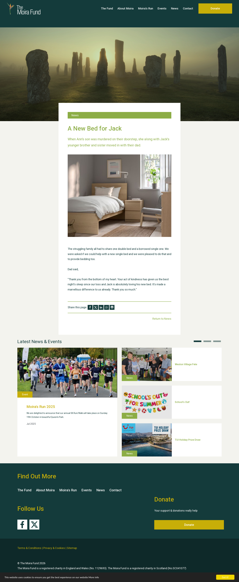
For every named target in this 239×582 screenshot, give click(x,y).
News (174, 13)
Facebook (22, 525)
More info (94, 577)
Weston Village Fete (186, 364)
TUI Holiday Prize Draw (187, 439)
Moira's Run (145, 13)
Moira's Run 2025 (41, 407)
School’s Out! (182, 402)
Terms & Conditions (29, 548)
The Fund (107, 13)
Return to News (161, 318)
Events (162, 13)
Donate (215, 13)
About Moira (126, 13)
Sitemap (72, 548)
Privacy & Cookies (54, 548)
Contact (188, 13)
